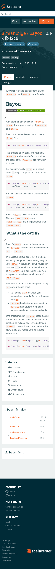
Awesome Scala (30, 21)
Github (10, 491)
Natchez (39, 122)
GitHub (33, 44)
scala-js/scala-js (17, 432)
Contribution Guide (14, 506)
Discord (10, 495)
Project (8, 76)
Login (46, 21)
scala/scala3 (16, 426)
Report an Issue (12, 510)
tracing (15, 58)
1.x (23, 67)
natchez (6, 58)
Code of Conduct (13, 525)
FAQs (7, 521)
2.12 (34, 63)
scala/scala (15, 417)
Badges (8, 82)
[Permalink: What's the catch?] (5, 241)
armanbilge (14, 33)
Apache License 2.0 (14, 44)
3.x (21, 63)
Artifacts (20, 76)
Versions (34, 76)
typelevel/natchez (18, 438)
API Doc (15, 21)
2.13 (27, 63)
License (8, 529)
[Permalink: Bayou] (5, 118)
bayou (36, 33)
